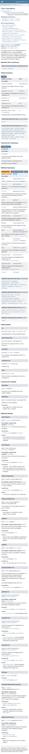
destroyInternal (6, 281)
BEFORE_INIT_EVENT (20, 131)
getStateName (5, 300)
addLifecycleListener (8, 294)
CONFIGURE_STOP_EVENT (8, 137)
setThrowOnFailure (13, 303)
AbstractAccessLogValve (9, 25)
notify (10, 312)
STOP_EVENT (13, 138)
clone (3, 310)
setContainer (16, 238)
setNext (15, 247)
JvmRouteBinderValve (20, 31)
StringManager (6, 112)
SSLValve (23, 40)
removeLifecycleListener (9, 301)
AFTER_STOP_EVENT (18, 130)
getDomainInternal (18, 191)
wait (23, 312)
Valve (17, 20)
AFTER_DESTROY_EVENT (7, 128)
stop (25, 303)
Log (9, 98)
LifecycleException (11, 596)
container (21, 91)
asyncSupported (23, 83)
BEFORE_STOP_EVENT (19, 133)
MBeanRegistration (7, 19)
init (23, 300)
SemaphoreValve (6, 40)
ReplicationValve (16, 36)
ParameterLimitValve (8, 35)
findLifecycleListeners (8, 296)
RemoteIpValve (6, 36)
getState (16, 298)
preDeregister (14, 284)
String (3, 191)
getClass (21, 310)
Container (10, 91)
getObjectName (6, 283)
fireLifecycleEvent (7, 298)
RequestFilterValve (7, 38)
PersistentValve (19, 35)
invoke (3, 320)
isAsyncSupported (18, 223)
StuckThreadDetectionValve (10, 41)
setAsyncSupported (18, 230)
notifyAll (17, 312)
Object (22, 307)
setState (19, 301)
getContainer (16, 184)
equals (8, 310)
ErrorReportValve (7, 30)
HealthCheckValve (18, 30)
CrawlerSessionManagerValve (10, 28)
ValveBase (15, 4)
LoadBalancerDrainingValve (10, 33)
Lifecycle (12, 20)
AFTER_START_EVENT (7, 130)
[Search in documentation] (23, 5)
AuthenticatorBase (7, 26)
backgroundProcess (18, 178)
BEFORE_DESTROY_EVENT (8, 131)
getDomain (15, 281)
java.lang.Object (5, 11)
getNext (15, 200)
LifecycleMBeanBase (11, 46)
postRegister (5, 284)
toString (15, 272)
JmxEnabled (5, 20)
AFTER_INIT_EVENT (19, 128)
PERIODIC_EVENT (19, 137)
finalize (14, 310)
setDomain (10, 286)
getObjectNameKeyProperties (11, 703)
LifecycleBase (24, 292)
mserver (4, 121)
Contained (17, 19)
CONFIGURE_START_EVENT (8, 135)
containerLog (22, 98)
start (21, 303)
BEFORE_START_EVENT (7, 133)
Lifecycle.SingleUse (7, 68)
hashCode (4, 312)
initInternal (16, 215)
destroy (17, 294)
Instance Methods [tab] (17, 171)
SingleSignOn (15, 40)
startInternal (17, 254)
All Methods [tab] (5, 171)
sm (19, 110)
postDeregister (15, 283)
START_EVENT (5, 138)
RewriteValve (18, 38)
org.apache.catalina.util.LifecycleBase (13, 12)
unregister (18, 286)
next (20, 103)
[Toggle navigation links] (2, 2)
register (4, 286)
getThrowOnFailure (15, 300)
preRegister (22, 284)
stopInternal (16, 263)
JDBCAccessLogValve (7, 31)
